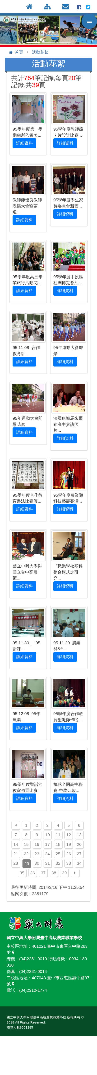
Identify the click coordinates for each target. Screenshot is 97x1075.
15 (26, 844)
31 (47, 863)
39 (64, 873)
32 (58, 863)
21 (15, 854)
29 (26, 863)
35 (22, 873)
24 (47, 854)
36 (32, 873)
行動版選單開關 (89, 22)
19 (68, 844)
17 (47, 844)
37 (43, 873)
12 (68, 834)
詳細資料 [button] (24, 143)
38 (53, 873)
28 (15, 863)
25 (58, 854)
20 (79, 844)
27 (79, 854)
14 (15, 844)
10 (47, 834)
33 (68, 863)
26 (68, 854)
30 (37, 863)
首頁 (16, 52)
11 (58, 834)
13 (79, 834)
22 (26, 854)
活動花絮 (40, 52)
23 (37, 854)
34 (79, 863)
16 (37, 844)
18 (58, 844)
